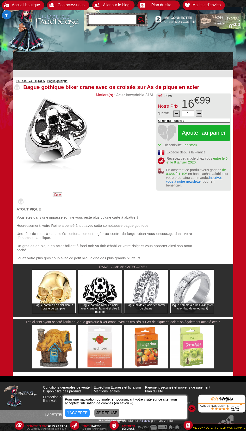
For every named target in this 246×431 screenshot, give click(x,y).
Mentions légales (107, 391)
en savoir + (123, 403)
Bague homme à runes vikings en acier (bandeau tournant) (192, 306)
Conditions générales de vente (66, 387)
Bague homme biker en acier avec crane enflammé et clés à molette (100, 308)
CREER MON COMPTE (179, 21)
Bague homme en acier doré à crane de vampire (53, 306)
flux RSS (49, 401)
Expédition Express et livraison (117, 387)
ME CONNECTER (178, 18)
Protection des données (61, 397)
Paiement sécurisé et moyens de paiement (177, 387)
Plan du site (154, 391)
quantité (164, 113)
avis (144, 421)
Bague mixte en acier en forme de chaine (146, 306)
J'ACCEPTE (77, 413)
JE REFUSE (106, 413)
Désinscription (112, 420)
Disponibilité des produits (62, 391)
